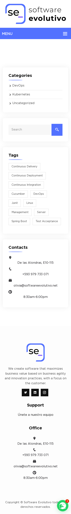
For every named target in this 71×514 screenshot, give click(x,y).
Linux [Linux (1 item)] (29, 203)
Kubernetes (21, 94)
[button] (62, 505)
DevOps (18, 85)
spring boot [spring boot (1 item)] (19, 221)
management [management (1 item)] (20, 212)
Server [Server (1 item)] (41, 212)
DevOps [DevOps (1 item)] (38, 194)
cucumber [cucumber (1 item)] (18, 194)
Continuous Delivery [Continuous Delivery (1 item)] (24, 166)
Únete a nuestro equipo (35, 414)
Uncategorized (23, 103)
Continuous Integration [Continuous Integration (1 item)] (26, 185)
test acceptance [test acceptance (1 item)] (47, 221)
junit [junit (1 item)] (15, 203)
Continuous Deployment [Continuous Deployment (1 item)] (27, 175)
